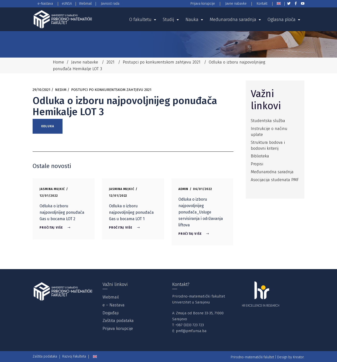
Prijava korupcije (118, 328)
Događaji (111, 313)
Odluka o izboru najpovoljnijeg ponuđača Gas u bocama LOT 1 (131, 212)
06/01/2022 (202, 189)
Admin (183, 189)
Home (58, 62)
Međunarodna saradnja (272, 171)
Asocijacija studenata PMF (275, 179)
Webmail (111, 297)
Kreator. (298, 357)
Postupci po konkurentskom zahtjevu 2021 (161, 62)
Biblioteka (260, 156)
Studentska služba (268, 120)
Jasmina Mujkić (52, 189)
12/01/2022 (49, 195)
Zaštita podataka (118, 320)
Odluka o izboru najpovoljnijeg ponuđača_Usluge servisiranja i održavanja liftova (200, 212)
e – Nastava (114, 305)
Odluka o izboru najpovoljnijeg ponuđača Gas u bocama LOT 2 (62, 212)
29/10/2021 (41, 89)
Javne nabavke (84, 62)
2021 (110, 62)
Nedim (60, 89)
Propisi (257, 164)
